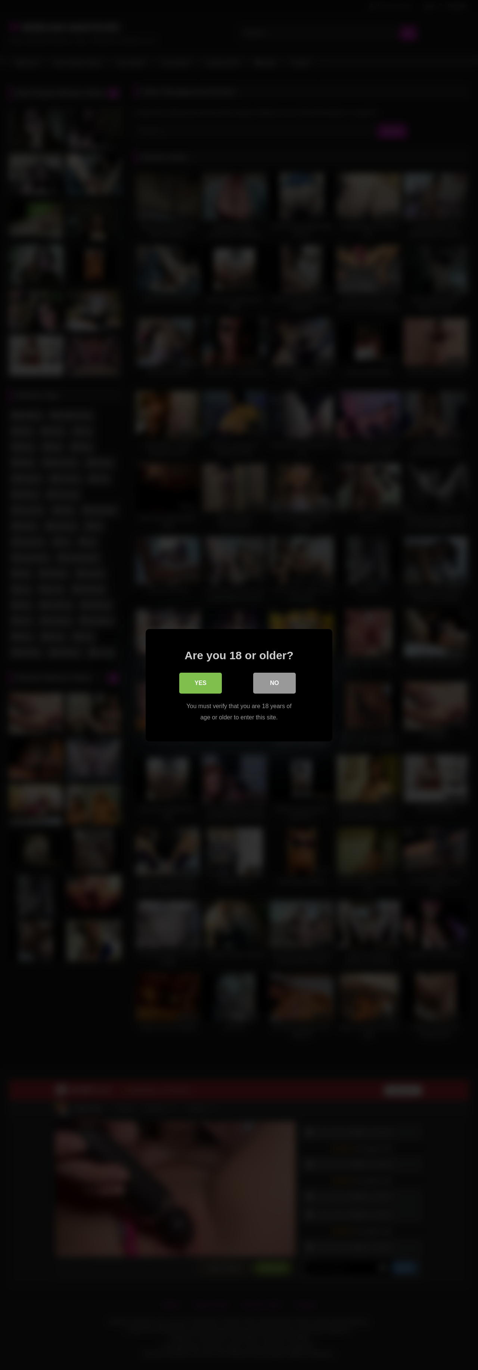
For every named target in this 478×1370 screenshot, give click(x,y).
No (274, 683)
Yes (201, 683)
